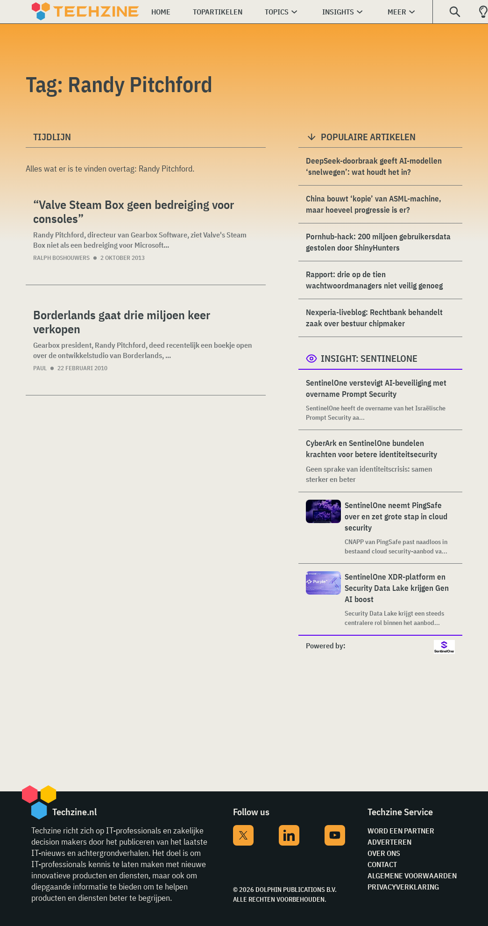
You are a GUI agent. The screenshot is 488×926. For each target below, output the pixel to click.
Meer (397, 11)
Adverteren (389, 842)
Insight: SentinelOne (369, 358)
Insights (338, 11)
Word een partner (401, 830)
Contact (382, 864)
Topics (277, 11)
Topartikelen (217, 11)
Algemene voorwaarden (412, 875)
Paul (40, 368)
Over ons (384, 853)
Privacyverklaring (403, 886)
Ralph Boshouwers (61, 258)
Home (160, 11)
